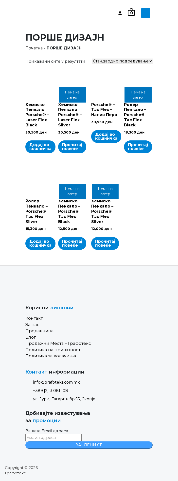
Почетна (34, 48)
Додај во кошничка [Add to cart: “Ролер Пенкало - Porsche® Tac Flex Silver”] (40, 243)
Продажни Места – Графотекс (58, 343)
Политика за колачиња (50, 355)
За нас (32, 324)
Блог (30, 337)
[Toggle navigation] (145, 13)
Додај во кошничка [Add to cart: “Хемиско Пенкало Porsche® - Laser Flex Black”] (40, 146)
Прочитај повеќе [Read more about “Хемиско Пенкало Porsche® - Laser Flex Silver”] (72, 146)
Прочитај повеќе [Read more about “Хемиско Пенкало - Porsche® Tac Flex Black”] (72, 243)
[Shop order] (122, 61)
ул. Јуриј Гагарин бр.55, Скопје (60, 399)
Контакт (34, 318)
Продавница (39, 330)
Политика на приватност (52, 349)
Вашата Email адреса (46, 431)
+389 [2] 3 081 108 (46, 390)
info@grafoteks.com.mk (52, 382)
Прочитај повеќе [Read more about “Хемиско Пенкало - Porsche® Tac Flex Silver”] (105, 243)
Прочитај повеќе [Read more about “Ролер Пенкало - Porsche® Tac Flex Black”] (138, 146)
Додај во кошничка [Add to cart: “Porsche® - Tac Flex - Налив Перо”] (106, 136)
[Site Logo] (46, 13)
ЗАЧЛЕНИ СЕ (89, 445)
